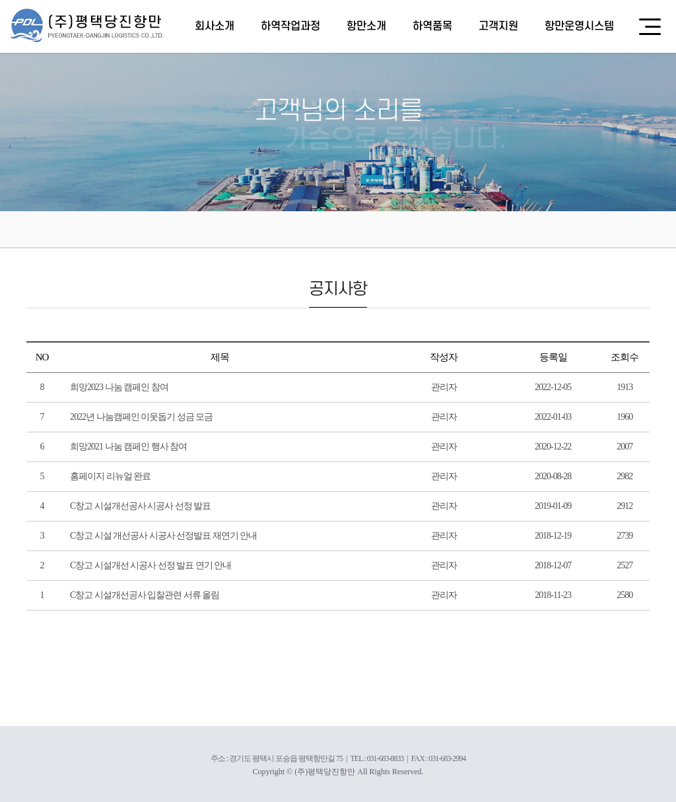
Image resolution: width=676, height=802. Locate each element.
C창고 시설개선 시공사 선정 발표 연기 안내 (150, 565)
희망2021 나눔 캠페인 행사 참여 (128, 446)
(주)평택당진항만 (87, 26)
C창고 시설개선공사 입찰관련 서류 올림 (144, 595)
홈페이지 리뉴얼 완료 (110, 476)
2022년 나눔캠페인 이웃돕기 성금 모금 (141, 417)
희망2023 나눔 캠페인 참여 (119, 387)
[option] (338, 105)
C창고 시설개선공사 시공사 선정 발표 (140, 506)
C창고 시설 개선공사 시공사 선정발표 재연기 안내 (163, 536)
